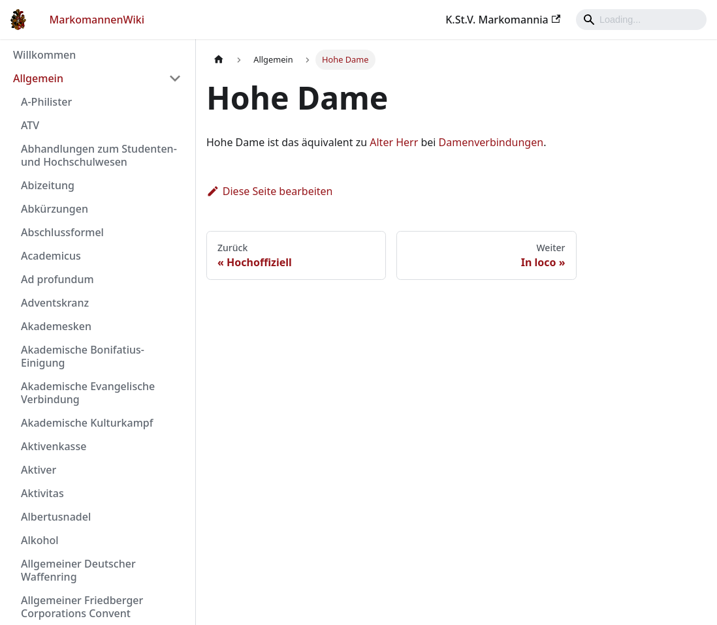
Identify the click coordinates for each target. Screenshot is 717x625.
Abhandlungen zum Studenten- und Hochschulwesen (99, 155)
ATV (30, 125)
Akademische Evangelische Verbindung (88, 392)
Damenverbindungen (491, 142)
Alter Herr (394, 142)
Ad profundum (57, 279)
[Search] (641, 19)
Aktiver (38, 470)
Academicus (51, 256)
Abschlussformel (62, 232)
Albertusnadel (56, 517)
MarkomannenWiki (97, 19)
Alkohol (40, 540)
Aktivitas (42, 493)
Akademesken (56, 326)
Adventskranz (55, 303)
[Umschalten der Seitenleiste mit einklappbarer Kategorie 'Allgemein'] (175, 78)
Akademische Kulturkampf (87, 423)
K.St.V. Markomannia (502, 19)
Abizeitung (47, 185)
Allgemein (38, 78)
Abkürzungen (54, 209)
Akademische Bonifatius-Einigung (82, 356)
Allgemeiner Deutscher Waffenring (78, 570)
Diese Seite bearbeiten (269, 191)
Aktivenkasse (53, 446)
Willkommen (44, 55)
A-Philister (46, 102)
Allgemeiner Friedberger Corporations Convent (82, 606)
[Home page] (218, 60)
